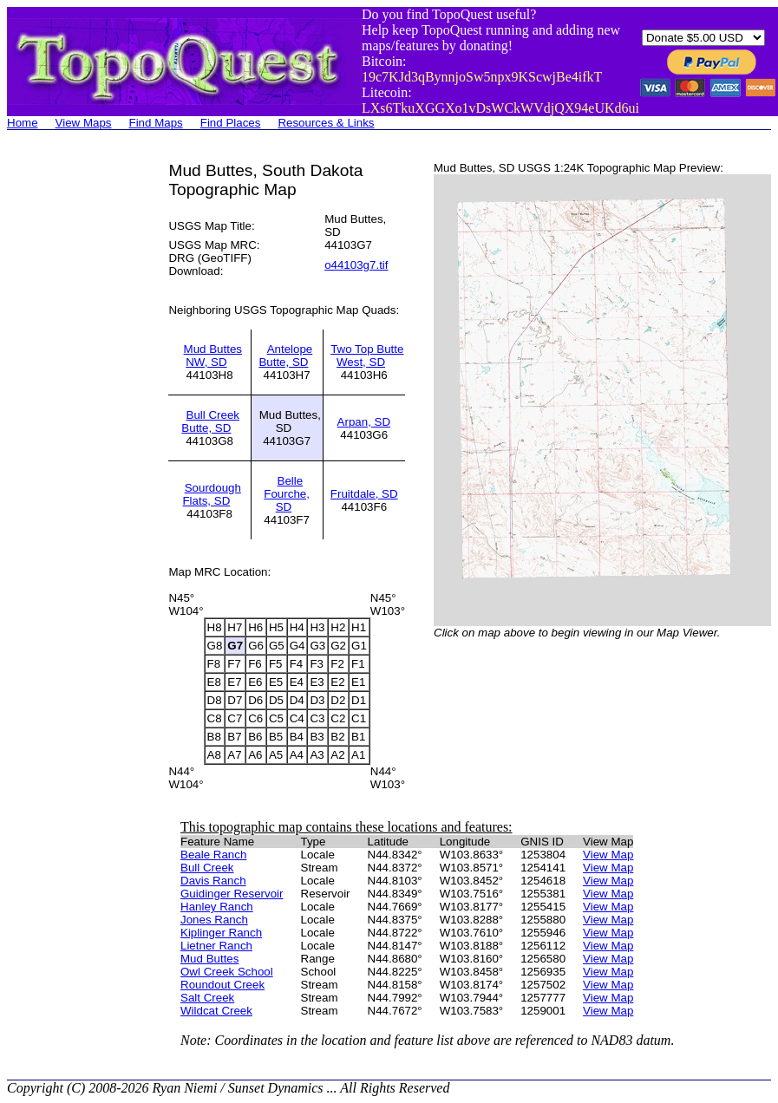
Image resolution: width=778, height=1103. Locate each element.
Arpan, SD (364, 421)
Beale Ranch (213, 854)
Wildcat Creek (216, 1010)
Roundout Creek (222, 984)
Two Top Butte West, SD (366, 356)
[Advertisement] (76, 421)
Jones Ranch (214, 919)
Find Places (230, 122)
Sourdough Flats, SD (211, 494)
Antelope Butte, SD (285, 356)
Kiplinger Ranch (221, 932)
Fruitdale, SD (364, 493)
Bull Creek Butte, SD (210, 421)
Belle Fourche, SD (287, 493)
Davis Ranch (213, 880)
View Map (608, 854)
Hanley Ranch (216, 906)
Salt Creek (207, 997)
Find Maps (156, 122)
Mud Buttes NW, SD (213, 356)
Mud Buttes (209, 958)
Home (22, 122)
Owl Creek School (226, 971)
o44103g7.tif (356, 264)
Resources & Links (326, 122)
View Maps (84, 122)
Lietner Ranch (216, 945)
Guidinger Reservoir (232, 893)
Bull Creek (206, 867)
